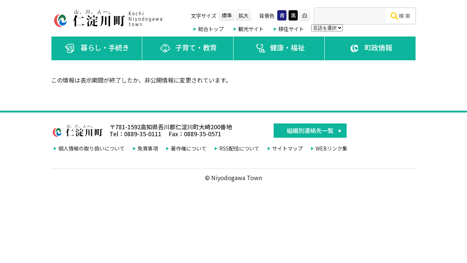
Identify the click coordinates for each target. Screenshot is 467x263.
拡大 (243, 15)
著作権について (189, 148)
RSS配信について (239, 148)
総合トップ (211, 29)
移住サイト (291, 29)
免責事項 (148, 148)
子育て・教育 (188, 48)
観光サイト (251, 29)
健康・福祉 (279, 48)
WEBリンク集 (331, 148)
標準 (226, 15)
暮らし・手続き (96, 48)
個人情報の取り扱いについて (91, 148)
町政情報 (370, 48)
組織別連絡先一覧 (310, 130)
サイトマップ (287, 148)
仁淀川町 (109, 18)
